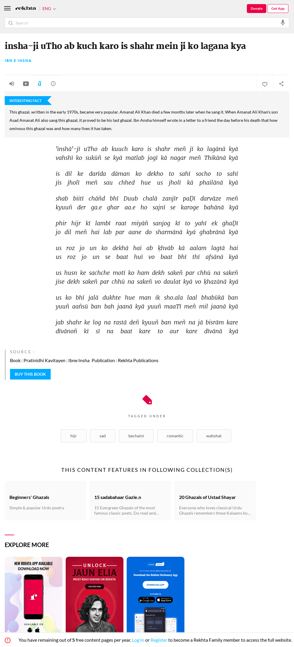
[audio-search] (283, 22)
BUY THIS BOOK (30, 374)
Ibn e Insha (18, 61)
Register (159, 640)
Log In (138, 640)
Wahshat (214, 435)
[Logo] (25, 8)
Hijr (73, 435)
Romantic (175, 435)
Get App (278, 8)
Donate (256, 8)
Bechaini (136, 435)
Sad (103, 435)
